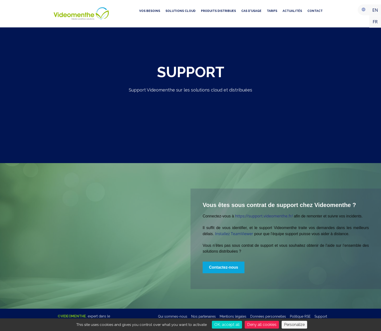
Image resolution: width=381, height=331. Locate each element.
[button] (223, 267)
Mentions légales (233, 316)
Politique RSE (300, 316)
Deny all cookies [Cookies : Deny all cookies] (262, 324)
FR (375, 22)
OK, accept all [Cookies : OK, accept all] (227, 324)
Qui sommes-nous (172, 316)
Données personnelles (268, 316)
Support (320, 316)
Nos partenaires (203, 316)
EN (375, 10)
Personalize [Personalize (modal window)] (294, 324)
